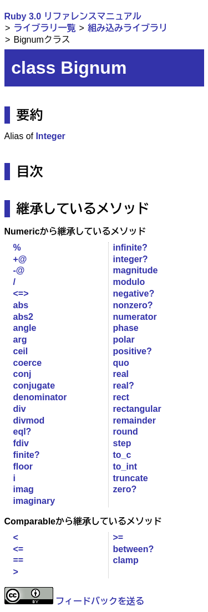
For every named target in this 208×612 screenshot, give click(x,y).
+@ (20, 259)
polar (124, 339)
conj (22, 374)
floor (23, 466)
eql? (22, 431)
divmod (29, 420)
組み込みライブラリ (128, 28)
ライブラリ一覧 (44, 28)
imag (23, 489)
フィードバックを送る (99, 601)
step (122, 443)
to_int (125, 466)
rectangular (137, 409)
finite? (26, 455)
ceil (20, 351)
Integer (50, 136)
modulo (129, 282)
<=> (21, 293)
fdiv (21, 443)
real (121, 374)
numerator (135, 317)
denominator (40, 397)
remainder (134, 420)
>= (118, 537)
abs (21, 305)
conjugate (34, 385)
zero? (125, 489)
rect (121, 397)
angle (25, 328)
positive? (132, 351)
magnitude (135, 270)
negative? (134, 293)
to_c (122, 455)
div (19, 409)
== (18, 560)
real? (123, 385)
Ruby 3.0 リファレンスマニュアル (72, 16)
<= (18, 549)
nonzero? (133, 305)
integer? (130, 259)
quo (121, 363)
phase (126, 328)
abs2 (23, 317)
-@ (19, 270)
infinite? (130, 247)
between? (133, 549)
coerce (27, 363)
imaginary (34, 501)
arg (20, 339)
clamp (126, 560)
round (125, 431)
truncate (130, 478)
